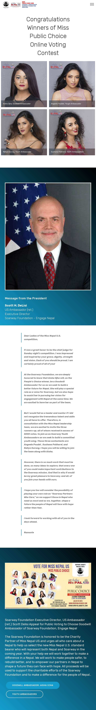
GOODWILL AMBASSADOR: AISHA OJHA (32, 685)
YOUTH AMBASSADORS (24, 694)
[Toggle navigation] (92, 4)
